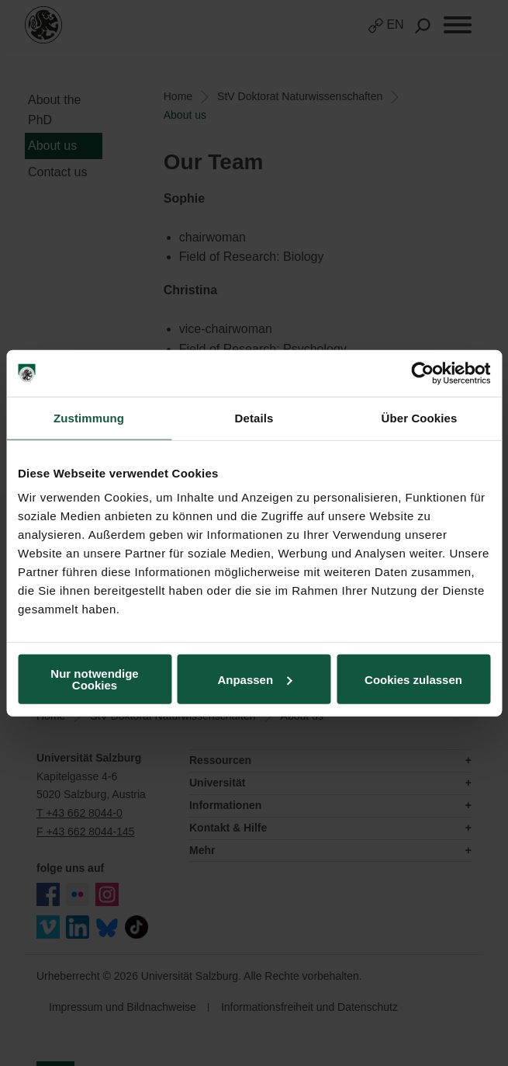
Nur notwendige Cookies (94, 679)
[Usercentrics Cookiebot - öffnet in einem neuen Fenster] (422, 372)
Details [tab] (254, 417)
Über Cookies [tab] (420, 417)
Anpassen (254, 679)
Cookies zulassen (413, 679)
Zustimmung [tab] (89, 417)
